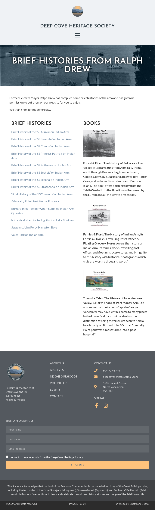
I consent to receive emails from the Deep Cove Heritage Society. (46, 457)
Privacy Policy (77, 503)
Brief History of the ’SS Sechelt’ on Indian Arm (40, 172)
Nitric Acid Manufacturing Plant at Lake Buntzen (42, 220)
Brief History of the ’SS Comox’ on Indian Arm (40, 146)
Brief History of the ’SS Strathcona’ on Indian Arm (42, 186)
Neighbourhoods (63, 376)
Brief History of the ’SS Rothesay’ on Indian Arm (41, 165)
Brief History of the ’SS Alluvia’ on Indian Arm (40, 132)
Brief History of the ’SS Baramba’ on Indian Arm (41, 139)
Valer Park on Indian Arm (27, 234)
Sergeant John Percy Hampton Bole (34, 227)
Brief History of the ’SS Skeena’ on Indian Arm (40, 179)
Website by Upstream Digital (132, 503)
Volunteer (58, 383)
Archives (57, 370)
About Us (57, 363)
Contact (56, 396)
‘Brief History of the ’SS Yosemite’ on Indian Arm (42, 194)
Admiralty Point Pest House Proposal (35, 201)
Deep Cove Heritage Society (77, 26)
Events (55, 389)
